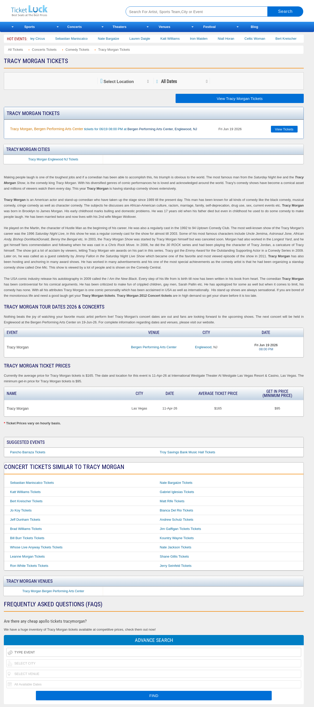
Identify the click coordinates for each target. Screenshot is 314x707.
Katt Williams (175, 38)
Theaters (119, 27)
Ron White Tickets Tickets (29, 566)
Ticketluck (62, 11)
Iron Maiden (204, 38)
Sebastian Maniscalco (77, 38)
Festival (209, 27)
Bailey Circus (41, 38)
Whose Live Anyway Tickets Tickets (36, 547)
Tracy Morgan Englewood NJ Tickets (53, 159)
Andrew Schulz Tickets (176, 519)
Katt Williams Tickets (25, 492)
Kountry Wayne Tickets (177, 538)
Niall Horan (232, 38)
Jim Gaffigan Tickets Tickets (180, 529)
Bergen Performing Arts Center (154, 347)
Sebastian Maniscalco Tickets (32, 483)
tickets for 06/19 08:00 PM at (103, 129)
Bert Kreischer (291, 38)
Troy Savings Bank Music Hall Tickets (187, 452)
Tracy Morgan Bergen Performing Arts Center (53, 591)
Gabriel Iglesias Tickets (177, 492)
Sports (29, 27)
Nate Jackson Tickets (175, 547)
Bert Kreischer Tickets (26, 501)
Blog (254, 27)
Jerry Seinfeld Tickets (175, 566)
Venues (164, 27)
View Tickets (284, 129)
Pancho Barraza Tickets (27, 452)
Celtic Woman (260, 38)
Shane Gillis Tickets (174, 556)
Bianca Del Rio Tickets (176, 510)
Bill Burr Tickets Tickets (27, 538)
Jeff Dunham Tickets (25, 519)
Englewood (203, 347)
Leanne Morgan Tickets (27, 556)
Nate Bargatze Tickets (176, 483)
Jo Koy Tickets (21, 510)
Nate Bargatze (114, 38)
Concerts (74, 27)
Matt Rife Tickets (172, 501)
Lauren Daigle (145, 38)
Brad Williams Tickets (26, 529)
